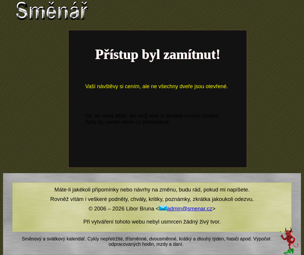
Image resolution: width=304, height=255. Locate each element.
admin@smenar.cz (185, 208)
